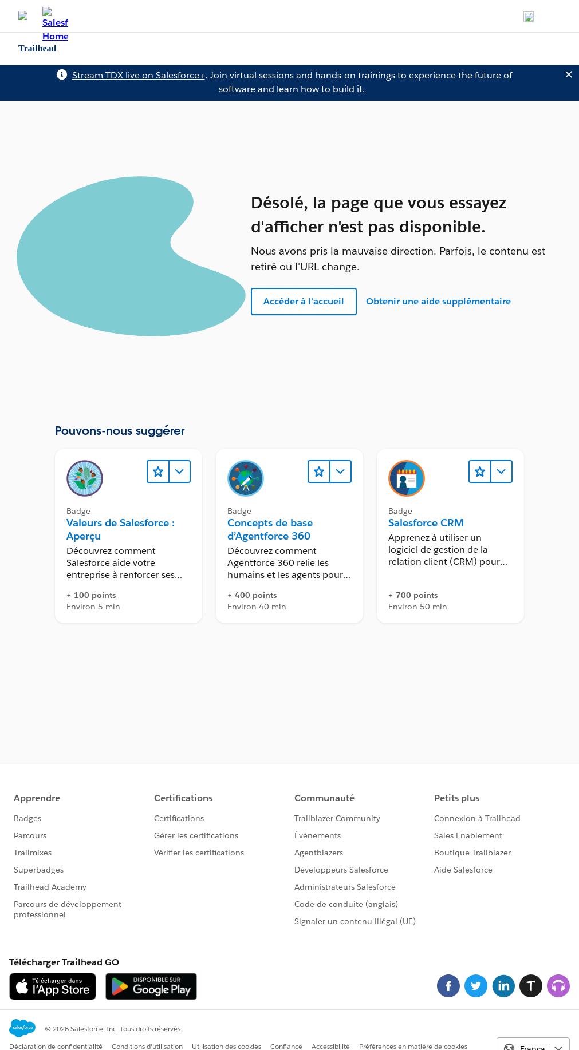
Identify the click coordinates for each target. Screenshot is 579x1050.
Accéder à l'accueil (303, 301)
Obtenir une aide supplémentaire (438, 301)
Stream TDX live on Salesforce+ (138, 75)
